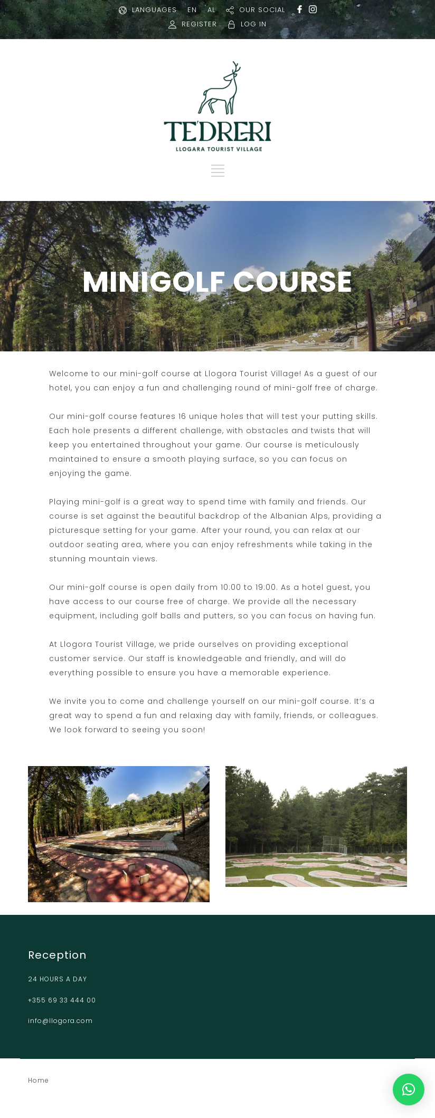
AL (211, 10)
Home (38, 1080)
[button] (408, 1089)
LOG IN (254, 24)
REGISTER (199, 24)
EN (192, 10)
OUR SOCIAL (262, 10)
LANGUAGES (154, 10)
